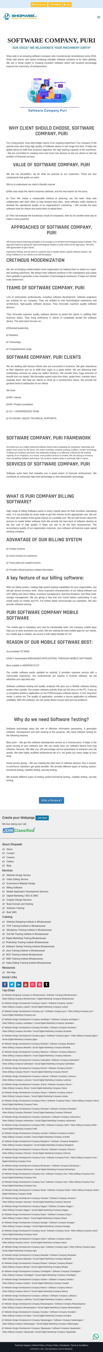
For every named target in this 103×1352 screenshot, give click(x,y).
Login (67, 4)
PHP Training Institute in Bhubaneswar (24, 926)
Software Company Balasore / (63, 1052)
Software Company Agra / (57, 1247)
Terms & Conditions (79, 1345)
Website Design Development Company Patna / (24, 1101)
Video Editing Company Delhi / (83, 1125)
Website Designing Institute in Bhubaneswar (27, 922)
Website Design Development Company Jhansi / (24, 1084)
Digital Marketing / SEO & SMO (20, 895)
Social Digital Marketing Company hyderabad (54, 1064)
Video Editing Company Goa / (82, 1182)
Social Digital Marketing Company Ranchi (49, 1072)
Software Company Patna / (59, 1101)
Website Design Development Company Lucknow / (25, 1076)
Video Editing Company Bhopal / (16, 1267)
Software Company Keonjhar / (63, 1312)
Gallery (8, 861)
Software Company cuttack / (60, 1003)
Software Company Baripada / (63, 1255)
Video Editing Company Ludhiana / (17, 1299)
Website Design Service (17, 875)
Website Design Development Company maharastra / (27, 1117)
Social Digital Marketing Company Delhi (19, 1129)
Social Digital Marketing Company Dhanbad (52, 1112)
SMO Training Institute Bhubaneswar (23, 959)
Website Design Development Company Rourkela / (26, 1027)
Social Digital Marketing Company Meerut (49, 1291)
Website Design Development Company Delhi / (24, 1125)
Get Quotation (39, 4)
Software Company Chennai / (63, 1149)
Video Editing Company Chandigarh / (18, 1275)
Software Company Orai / (57, 1174)
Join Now (42, 817)
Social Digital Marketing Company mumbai (51, 1137)
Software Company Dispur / (60, 1214)
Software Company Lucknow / (63, 1076)
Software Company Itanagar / (62, 1222)
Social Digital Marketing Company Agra (19, 1250)
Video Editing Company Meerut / (16, 1291)
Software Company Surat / (58, 1231)
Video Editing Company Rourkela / (17, 1031)
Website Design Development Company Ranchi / (25, 1068)
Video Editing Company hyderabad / (18, 1064)
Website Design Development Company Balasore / (25, 1052)
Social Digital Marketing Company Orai (19, 1177)
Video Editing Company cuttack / (16, 1007)
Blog (7, 865)
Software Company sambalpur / (65, 1019)
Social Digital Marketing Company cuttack (49, 1007)
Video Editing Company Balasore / (17, 1055)
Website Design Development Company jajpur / (24, 1035)
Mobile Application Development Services (25, 891)
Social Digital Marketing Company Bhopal (49, 1267)
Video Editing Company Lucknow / (17, 1080)
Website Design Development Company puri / (23, 1011)
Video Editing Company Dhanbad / (17, 1112)
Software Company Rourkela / (63, 1027)
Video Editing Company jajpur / (84, 1035)
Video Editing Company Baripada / (17, 1259)
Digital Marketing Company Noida (17, 1194)
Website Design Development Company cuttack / (25, 1003)
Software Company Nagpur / (61, 1206)
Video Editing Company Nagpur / (16, 1210)
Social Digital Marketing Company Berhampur (55, 1169)
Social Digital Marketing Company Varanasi (52, 1202)
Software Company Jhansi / (60, 1084)
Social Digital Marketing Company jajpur (19, 1039)
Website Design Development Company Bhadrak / (25, 1044)
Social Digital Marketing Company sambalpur (54, 1023)
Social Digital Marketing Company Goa (19, 1185)
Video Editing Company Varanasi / (17, 1202)
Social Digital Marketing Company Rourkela (52, 1031)
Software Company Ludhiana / (63, 1296)
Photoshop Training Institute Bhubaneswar (26, 942)
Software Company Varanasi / (63, 1198)
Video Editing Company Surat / (84, 1231)
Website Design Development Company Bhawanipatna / (28, 1304)
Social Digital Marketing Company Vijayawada (55, 1332)
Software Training (13, 908)
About (7, 849)
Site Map (9, 972)
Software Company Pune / (58, 1157)
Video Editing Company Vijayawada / (18, 1332)
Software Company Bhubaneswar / (62, 995)
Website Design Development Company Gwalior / (25, 1279)
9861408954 (55, 4)
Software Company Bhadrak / (63, 1044)
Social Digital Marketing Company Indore (49, 1242)
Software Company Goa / (57, 1182)
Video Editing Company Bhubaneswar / (19, 999)
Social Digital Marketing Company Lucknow (52, 1080)
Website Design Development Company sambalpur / (26, 1019)
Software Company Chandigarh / (66, 1271)
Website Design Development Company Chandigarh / (27, 1271)
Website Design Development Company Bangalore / (26, 1141)
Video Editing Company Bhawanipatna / (19, 1307)
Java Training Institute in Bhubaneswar (24, 950)
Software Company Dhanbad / (63, 1109)
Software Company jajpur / (58, 1035)
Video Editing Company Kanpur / (16, 1096)
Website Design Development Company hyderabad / (26, 1060)
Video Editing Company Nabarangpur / (19, 1324)
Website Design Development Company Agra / (24, 1247)
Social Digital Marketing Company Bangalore (54, 1145)
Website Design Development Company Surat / (24, 1231)
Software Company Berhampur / (66, 1166)
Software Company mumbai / (62, 1133)
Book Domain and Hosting (18, 904)
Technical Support (23, 1345)
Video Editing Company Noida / (85, 1190)
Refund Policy (38, 1345)
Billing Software (12, 887)
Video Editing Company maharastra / (18, 1120)
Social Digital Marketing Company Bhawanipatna (59, 1307)
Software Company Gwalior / (61, 1279)
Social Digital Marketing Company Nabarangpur (58, 1324)
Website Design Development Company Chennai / (25, 1149)
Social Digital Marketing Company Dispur (49, 1218)
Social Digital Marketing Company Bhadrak (51, 1047)
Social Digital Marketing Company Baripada (52, 1259)
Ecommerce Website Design (19, 883)
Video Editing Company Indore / (16, 1242)
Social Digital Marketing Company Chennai (51, 1153)
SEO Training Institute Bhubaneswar (23, 954)
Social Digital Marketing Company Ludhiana (52, 1299)
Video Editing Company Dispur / (16, 1218)
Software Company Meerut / (60, 1287)
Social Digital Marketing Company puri (19, 1015)
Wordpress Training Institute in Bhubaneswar (27, 930)
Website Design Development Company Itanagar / (25, 1222)
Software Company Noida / (59, 1190)
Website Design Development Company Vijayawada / (27, 1328)
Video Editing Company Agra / (82, 1247)
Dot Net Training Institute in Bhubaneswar (26, 934)
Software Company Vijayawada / (66, 1328)
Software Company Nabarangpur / (69, 1320)
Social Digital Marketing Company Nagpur (50, 1210)
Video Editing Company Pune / (84, 1157)
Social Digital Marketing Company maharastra (55, 1120)
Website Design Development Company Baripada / (26, 1255)
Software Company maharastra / (66, 1117)
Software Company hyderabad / (66, 1060)
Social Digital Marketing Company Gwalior (50, 1283)
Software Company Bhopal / (60, 1263)
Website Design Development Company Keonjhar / (26, 1312)
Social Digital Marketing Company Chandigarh (55, 1275)
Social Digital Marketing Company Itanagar (51, 1226)
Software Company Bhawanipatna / (70, 1304)
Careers (9, 857)
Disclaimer (64, 1345)
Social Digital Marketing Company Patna (20, 1104)
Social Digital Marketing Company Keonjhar (52, 1316)
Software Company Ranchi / (60, 1068)
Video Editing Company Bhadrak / (17, 1047)
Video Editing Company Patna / (85, 1101)
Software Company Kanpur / (61, 1092)
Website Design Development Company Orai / (23, 1174)
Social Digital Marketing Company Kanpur (50, 1096)
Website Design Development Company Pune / (24, 1157)
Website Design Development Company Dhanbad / (26, 1109)
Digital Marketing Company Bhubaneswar (55, 999)
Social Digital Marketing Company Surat (19, 1234)
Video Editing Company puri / (81, 1011)
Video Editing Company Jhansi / (16, 1088)
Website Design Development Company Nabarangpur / (27, 1320)
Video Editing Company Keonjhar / (17, 1316)
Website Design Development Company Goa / (23, 1182)
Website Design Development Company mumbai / (25, 1133)
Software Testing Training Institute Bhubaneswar (29, 946)
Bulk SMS (10, 912)
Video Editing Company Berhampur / (18, 1169)
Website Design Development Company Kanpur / (25, 1092)
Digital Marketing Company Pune (16, 1161)
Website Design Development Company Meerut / (25, 1287)
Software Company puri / (56, 1011)
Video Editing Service (15, 879)
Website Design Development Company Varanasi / (25, 1198)
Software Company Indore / (60, 1239)
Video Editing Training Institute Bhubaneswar (27, 963)
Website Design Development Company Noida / (24, 1190)
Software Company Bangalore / (65, 1141)
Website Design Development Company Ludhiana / (26, 1296)
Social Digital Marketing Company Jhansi (49, 1088)
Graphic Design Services (17, 900)
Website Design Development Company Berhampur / (26, 1166)
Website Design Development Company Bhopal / (25, 1263)
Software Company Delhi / (58, 1125)
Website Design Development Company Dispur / (24, 1214)
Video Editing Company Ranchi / (16, 1072)
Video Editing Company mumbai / (17, 1137)
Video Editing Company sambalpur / (18, 1023)
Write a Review (51, 800)
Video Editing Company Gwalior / (16, 1283)
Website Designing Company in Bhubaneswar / (24, 995)
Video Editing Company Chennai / (17, 1153)
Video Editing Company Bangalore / (18, 1145)
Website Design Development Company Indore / (24, 1239)
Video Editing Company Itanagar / (17, 1226)
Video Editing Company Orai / (82, 1174)
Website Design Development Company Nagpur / (25, 1206)
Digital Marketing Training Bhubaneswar (24, 938)
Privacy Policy (52, 1345)
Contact (8, 853)
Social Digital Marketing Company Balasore (52, 1055)
